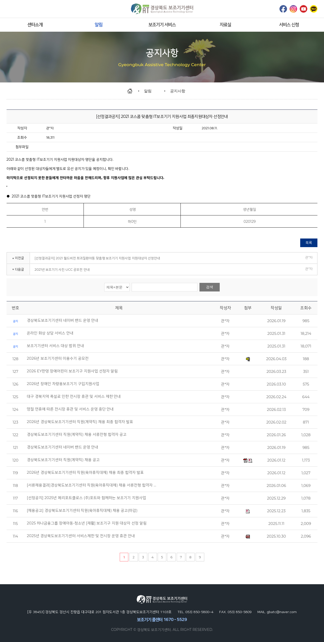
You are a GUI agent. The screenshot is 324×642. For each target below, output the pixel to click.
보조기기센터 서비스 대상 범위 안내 (55, 346)
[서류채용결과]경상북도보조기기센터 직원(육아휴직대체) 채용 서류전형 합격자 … (91, 485)
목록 (309, 242)
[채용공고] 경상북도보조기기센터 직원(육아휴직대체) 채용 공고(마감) (82, 510)
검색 (209, 287)
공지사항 (177, 91)
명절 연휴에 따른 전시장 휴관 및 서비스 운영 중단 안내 (70, 409)
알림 (98, 24)
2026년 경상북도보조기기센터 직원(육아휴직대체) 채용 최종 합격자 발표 (85, 472)
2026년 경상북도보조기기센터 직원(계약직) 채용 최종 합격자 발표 (80, 422)
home (132, 91)
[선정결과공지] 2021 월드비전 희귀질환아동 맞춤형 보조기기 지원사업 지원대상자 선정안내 (97, 258)
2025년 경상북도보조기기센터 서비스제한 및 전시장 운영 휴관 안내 (81, 536)
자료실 (225, 24)
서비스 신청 (289, 24)
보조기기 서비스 (162, 24)
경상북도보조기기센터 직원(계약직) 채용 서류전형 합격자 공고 (77, 434)
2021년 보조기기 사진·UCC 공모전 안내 (62, 269)
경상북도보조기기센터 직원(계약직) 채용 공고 (63, 460)
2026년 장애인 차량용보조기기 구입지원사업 (63, 384)
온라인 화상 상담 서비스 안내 (50, 333)
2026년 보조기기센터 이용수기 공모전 (58, 358)
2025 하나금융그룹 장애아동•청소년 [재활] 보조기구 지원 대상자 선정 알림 (87, 523)
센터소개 (35, 24)
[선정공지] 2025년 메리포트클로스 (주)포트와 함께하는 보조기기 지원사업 (86, 498)
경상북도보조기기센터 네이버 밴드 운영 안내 (62, 320)
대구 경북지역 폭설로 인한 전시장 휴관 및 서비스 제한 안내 (74, 396)
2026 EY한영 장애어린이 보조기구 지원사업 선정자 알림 (72, 371)
